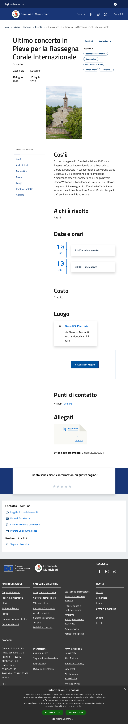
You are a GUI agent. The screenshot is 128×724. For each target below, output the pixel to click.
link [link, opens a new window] (80, 706)
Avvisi (99, 603)
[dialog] (64, 705)
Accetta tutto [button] (52, 712)
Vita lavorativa (40, 603)
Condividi (91, 41)
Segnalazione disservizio (45, 658)
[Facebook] (90, 14)
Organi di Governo (11, 592)
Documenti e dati (10, 624)
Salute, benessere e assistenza (74, 621)
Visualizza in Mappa (84, 364)
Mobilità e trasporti (42, 627)
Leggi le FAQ (39, 663)
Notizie (99, 592)
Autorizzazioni (72, 629)
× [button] (125, 689)
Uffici (4, 603)
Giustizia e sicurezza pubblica (75, 598)
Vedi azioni (105, 41)
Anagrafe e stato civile (44, 592)
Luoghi (99, 617)
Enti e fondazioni (10, 608)
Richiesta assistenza (43, 669)
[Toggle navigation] (6, 14)
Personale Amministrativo (15, 619)
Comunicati (101, 597)
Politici (5, 613)
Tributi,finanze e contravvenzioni (73, 608)
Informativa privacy (74, 663)
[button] (64, 718)
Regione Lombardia (14, 4)
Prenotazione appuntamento (40, 651)
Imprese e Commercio (44, 608)
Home (6, 27)
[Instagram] (97, 14)
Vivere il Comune (22, 27)
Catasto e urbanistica (44, 618)
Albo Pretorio (71, 658)
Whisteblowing (72, 683)
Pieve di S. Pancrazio (77, 326)
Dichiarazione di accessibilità (73, 676)
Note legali (70, 669)
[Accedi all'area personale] (115, 4)
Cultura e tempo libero (44, 597)
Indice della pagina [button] (24, 149)
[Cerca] (122, 14)
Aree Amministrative (12, 597)
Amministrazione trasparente (73, 651)
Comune (68, 403)
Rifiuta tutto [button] (76, 712)
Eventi (38, 27)
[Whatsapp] (104, 14)
